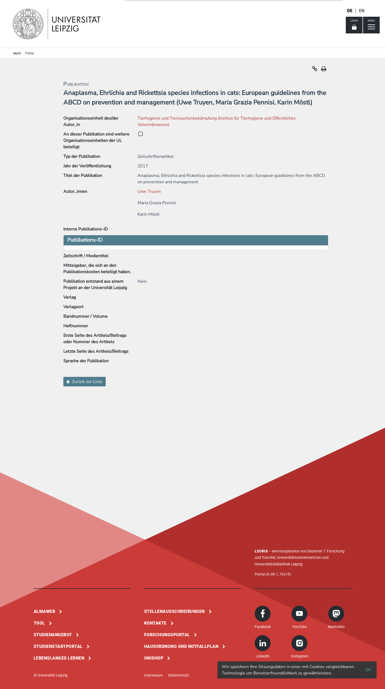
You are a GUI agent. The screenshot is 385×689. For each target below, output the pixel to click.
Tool (39, 623)
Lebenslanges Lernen (59, 658)
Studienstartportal (58, 646)
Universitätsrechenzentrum (299, 557)
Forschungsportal (167, 634)
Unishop (153, 658)
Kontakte (155, 623)
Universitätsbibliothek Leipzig (279, 564)
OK (368, 670)
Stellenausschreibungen (174, 611)
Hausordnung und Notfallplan (181, 646)
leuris (17, 53)
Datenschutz (178, 675)
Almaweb (44, 611)
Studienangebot (53, 634)
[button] (314, 70)
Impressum (153, 675)
